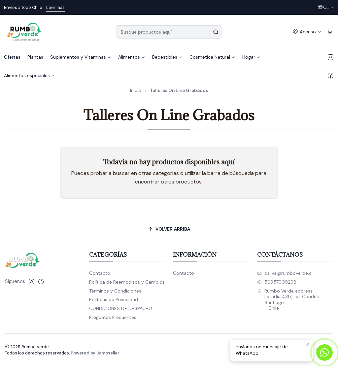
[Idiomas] (325, 7)
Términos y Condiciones (115, 291)
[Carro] (330, 32)
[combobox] (169, 32)
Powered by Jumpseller (95, 353)
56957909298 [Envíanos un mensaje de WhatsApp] (276, 282)
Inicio (135, 90)
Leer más (55, 7)
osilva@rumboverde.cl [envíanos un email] (285, 273)
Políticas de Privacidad (113, 299)
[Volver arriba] (169, 229)
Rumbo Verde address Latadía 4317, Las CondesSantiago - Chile (288, 299)
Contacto (99, 273)
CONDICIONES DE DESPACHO (120, 308)
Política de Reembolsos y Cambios (127, 282)
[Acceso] (307, 32)
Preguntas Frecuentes (112, 317)
